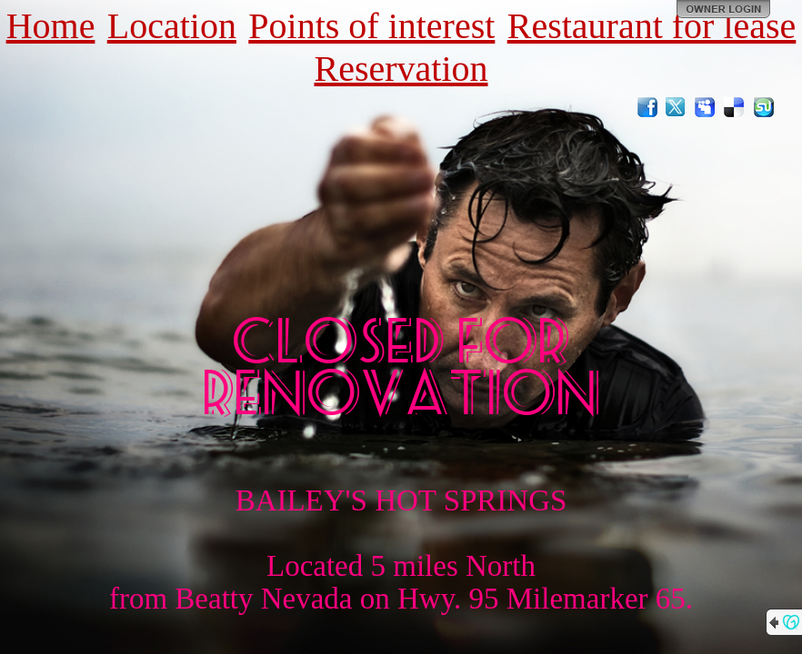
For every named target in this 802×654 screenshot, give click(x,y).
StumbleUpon (764, 107)
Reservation (400, 68)
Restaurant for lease (652, 25)
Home (50, 25)
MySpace (705, 107)
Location (171, 25)
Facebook (647, 107)
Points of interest (371, 25)
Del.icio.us (734, 107)
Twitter (676, 107)
